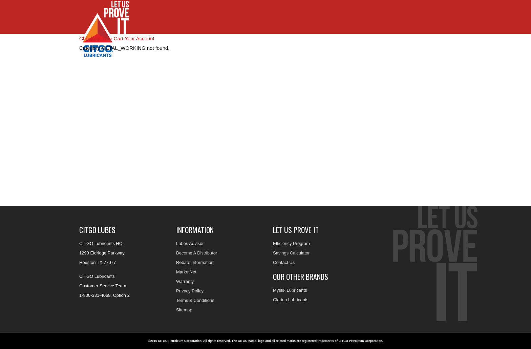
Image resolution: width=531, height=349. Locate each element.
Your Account (139, 38)
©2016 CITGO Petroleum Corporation (174, 341)
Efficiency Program (291, 243)
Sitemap (184, 309)
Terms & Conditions (195, 300)
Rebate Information (195, 262)
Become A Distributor (196, 252)
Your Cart (112, 38)
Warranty (185, 281)
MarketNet (186, 271)
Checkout (90, 38)
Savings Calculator (291, 252)
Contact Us (284, 262)
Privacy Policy (190, 290)
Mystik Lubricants (290, 290)
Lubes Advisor (190, 243)
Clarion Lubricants (291, 299)
